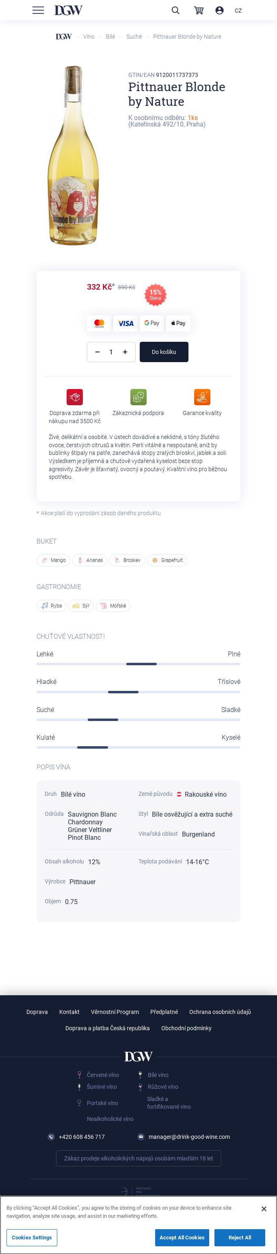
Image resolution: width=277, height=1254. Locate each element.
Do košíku (164, 352)
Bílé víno (158, 1075)
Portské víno (102, 1103)
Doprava (37, 1012)
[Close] (264, 1212)
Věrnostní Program (115, 1012)
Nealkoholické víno (110, 1119)
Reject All (240, 1241)
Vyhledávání (175, 10)
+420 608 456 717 (82, 1137)
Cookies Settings (32, 1241)
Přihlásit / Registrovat (219, 10)
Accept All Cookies (182, 1241)
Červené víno (103, 1075)
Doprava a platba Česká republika (107, 1028)
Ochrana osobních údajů (220, 1012)
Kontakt (69, 1012)
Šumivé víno (102, 1087)
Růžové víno (163, 1087)
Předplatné (164, 1012)
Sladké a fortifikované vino (169, 1103)
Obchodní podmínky (186, 1028)
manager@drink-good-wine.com (189, 1137)
